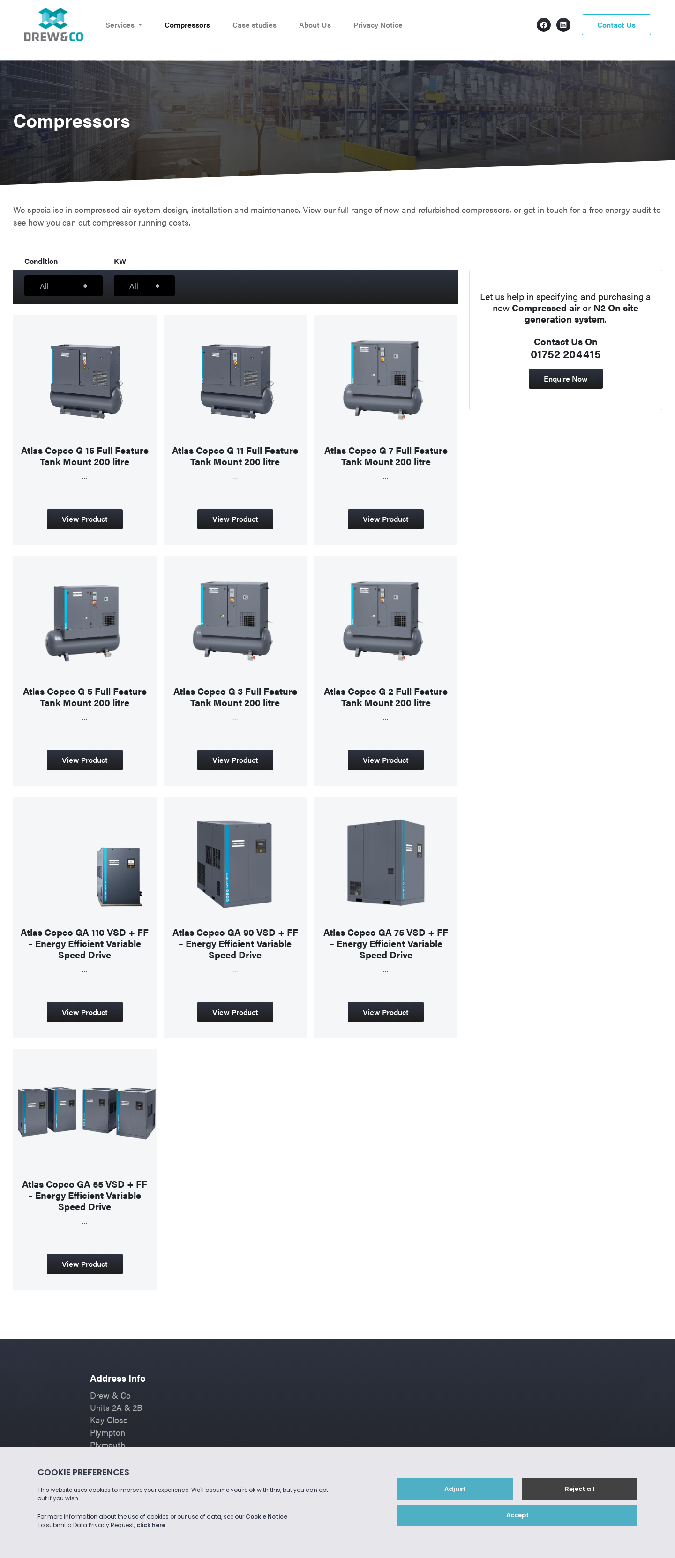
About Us (315, 24)
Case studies (254, 24)
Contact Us (616, 24)
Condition (41, 261)
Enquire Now (566, 378)
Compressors (187, 24)
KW (120, 261)
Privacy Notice (378, 24)
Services (120, 24)
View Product (85, 518)
